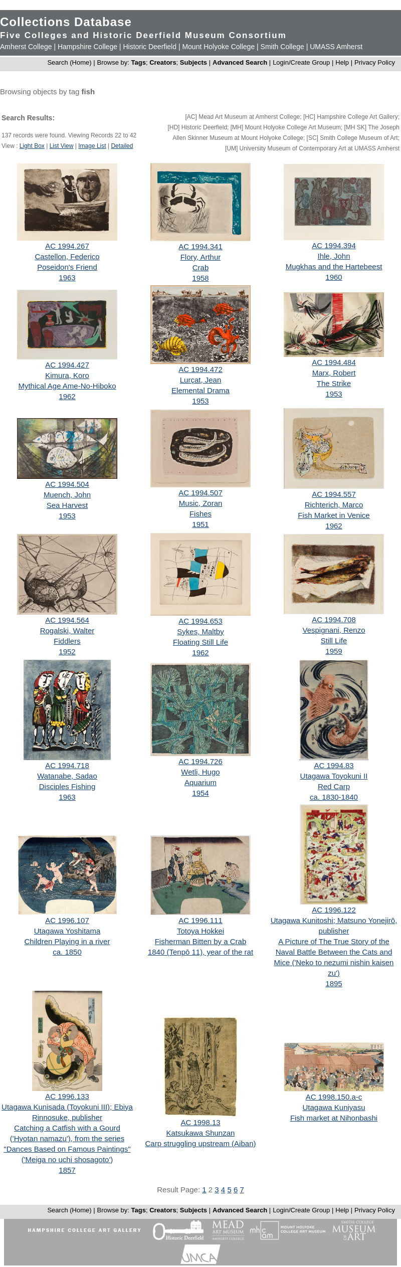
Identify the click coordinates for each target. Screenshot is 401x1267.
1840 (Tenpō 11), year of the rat (200, 952)
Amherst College (26, 47)
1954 (200, 793)
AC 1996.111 (200, 920)
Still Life (334, 640)
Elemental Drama (200, 390)
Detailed (122, 145)
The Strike (334, 383)
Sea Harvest (67, 505)
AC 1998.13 (200, 1122)
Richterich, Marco (334, 504)
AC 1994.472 (200, 369)
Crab (200, 267)
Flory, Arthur (200, 257)
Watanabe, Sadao (67, 776)
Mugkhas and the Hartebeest (334, 266)
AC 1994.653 (200, 621)
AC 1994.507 (200, 492)
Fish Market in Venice (333, 515)
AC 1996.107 (67, 920)
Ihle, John (333, 256)
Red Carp (334, 786)
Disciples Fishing (67, 786)
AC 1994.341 (200, 246)
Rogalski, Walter (67, 630)
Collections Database (66, 22)
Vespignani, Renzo (333, 630)
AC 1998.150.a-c (334, 1097)
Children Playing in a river (67, 941)
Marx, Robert (334, 373)
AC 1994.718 (67, 765)
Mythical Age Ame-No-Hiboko (67, 386)
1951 (200, 524)
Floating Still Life (200, 642)
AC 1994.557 (334, 494)
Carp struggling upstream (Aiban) (200, 1143)
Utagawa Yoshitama (67, 931)
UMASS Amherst (336, 47)
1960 (333, 277)
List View (62, 145)
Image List (92, 145)
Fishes (200, 513)
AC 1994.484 (334, 362)
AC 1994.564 (67, 620)
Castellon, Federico (67, 256)
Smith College (282, 47)
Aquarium (200, 782)
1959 (333, 651)
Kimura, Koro (67, 375)
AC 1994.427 (67, 364)
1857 (67, 1170)
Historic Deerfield (149, 47)
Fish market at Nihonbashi (333, 1118)
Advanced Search (240, 62)
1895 (333, 983)
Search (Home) (69, 62)
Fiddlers (67, 641)
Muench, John (67, 494)
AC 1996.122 (334, 910)
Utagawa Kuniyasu (333, 1107)
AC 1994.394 (334, 245)
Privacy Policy (374, 62)
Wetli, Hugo (200, 772)
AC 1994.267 (67, 246)
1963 (67, 277)
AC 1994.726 (200, 761)
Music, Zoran (201, 503)
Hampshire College (87, 47)
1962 (67, 396)
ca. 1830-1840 (334, 797)
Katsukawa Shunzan (200, 1133)
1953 (200, 401)
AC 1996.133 (67, 1096)
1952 (67, 651)
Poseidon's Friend (67, 267)
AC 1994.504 (67, 484)
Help (342, 62)
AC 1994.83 (333, 765)
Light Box (32, 145)
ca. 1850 (67, 952)
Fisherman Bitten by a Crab (201, 941)
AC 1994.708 (334, 619)
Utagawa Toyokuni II (334, 776)
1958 (200, 278)
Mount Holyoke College (218, 47)
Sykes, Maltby (200, 631)
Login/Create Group (302, 62)
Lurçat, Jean (201, 380)
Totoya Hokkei (200, 931)
